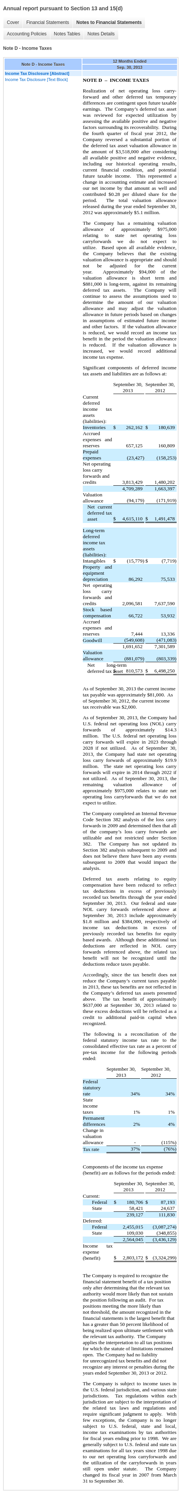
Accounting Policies (27, 34)
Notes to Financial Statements (109, 22)
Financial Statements (47, 22)
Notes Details (100, 34)
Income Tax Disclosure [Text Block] (36, 79)
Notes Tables (67, 34)
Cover (13, 22)
